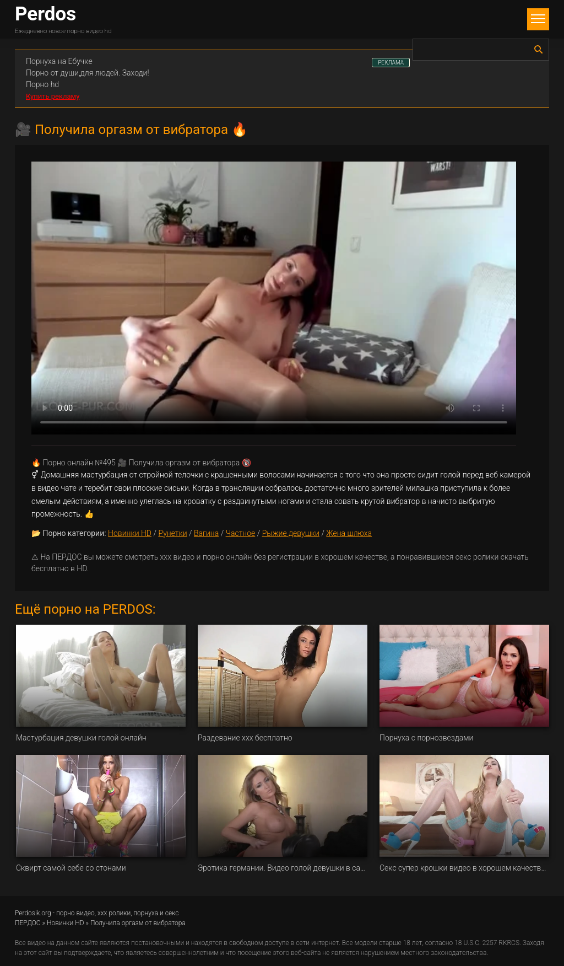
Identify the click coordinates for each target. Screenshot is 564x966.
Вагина (206, 533)
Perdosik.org (33, 913)
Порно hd (42, 84)
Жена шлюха (349, 533)
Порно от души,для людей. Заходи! (87, 72)
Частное (241, 533)
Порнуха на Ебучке (59, 61)
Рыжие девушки (290, 533)
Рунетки (172, 533)
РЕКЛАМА (391, 63)
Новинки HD (129, 533)
